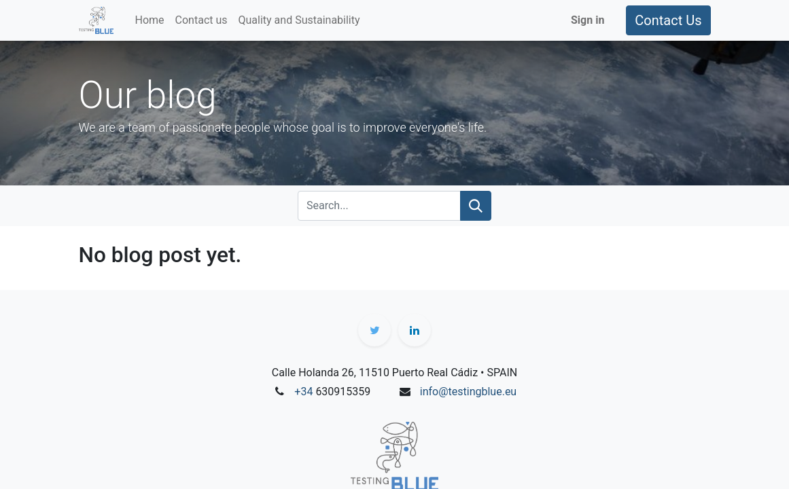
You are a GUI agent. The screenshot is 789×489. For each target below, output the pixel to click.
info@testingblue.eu (468, 391)
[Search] (475, 206)
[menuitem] (150, 20)
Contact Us (668, 20)
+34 (304, 391)
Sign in (587, 20)
